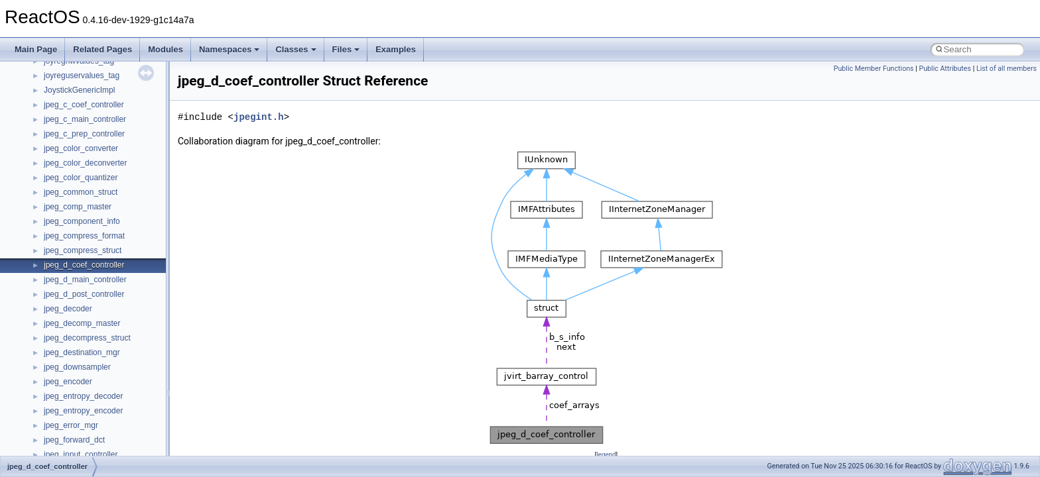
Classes (295, 49)
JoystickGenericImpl (79, 90)
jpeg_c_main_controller (85, 119)
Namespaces (229, 49)
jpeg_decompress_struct (87, 338)
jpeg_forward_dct (74, 440)
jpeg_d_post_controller (84, 294)
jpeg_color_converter (81, 148)
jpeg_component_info (82, 221)
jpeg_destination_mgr (82, 352)
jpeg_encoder (68, 381)
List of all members (1006, 68)
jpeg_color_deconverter (85, 163)
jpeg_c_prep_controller (84, 133)
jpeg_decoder (68, 308)
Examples (395, 49)
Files (346, 49)
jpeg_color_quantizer (80, 177)
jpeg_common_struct (80, 192)
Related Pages (102, 49)
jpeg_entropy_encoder (83, 410)
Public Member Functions (874, 68)
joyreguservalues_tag (81, 75)
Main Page (36, 49)
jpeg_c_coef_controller (84, 104)
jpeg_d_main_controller (85, 279)
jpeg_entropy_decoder (83, 396)
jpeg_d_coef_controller (84, 265)
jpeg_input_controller (80, 454)
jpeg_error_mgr (71, 425)
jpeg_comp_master (77, 206)
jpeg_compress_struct (82, 250)
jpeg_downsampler (77, 367)
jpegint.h (258, 117)
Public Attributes (945, 68)
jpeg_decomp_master (82, 323)
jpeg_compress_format (84, 235)
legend (606, 454)
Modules (165, 49)
